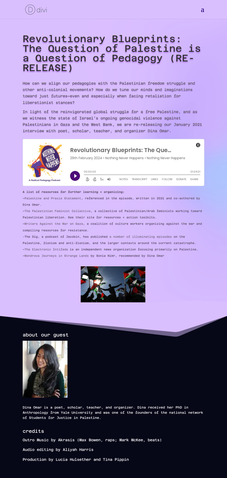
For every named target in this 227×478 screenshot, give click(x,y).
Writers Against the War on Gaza (54, 223)
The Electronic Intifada (46, 249)
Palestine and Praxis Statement (53, 198)
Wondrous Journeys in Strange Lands (57, 255)
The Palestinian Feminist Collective (58, 211)
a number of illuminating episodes (140, 236)
